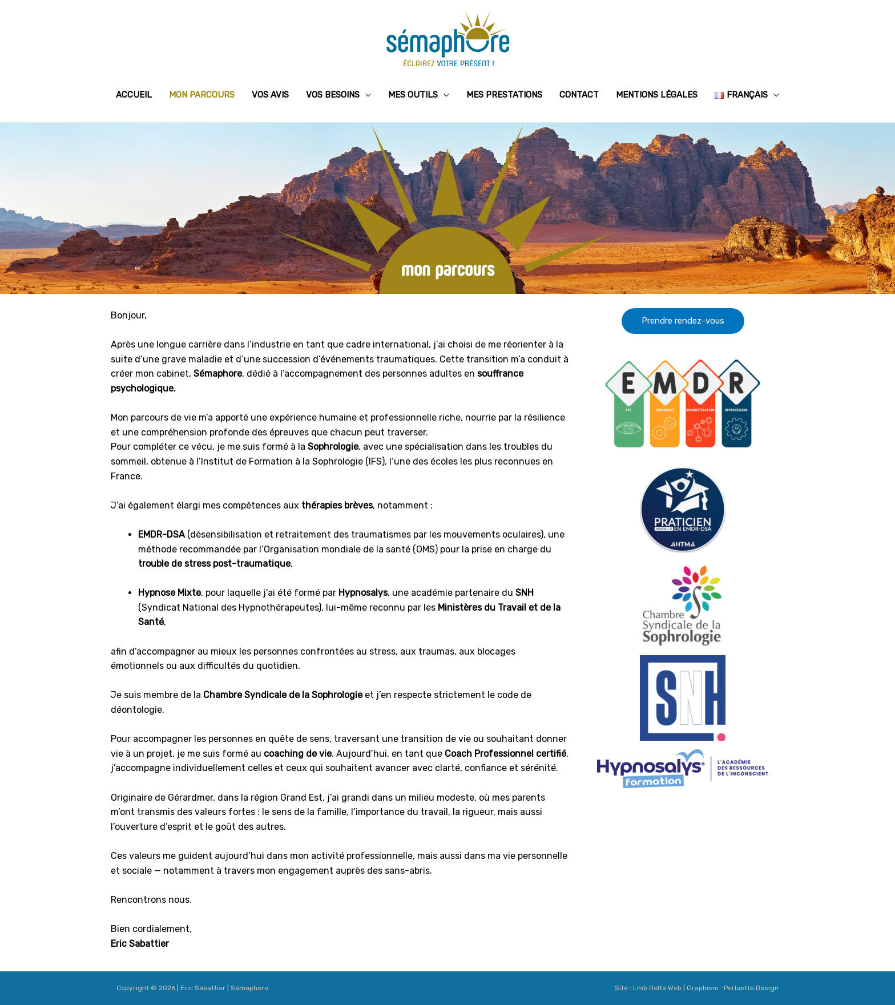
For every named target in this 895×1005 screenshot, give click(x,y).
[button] (683, 321)
